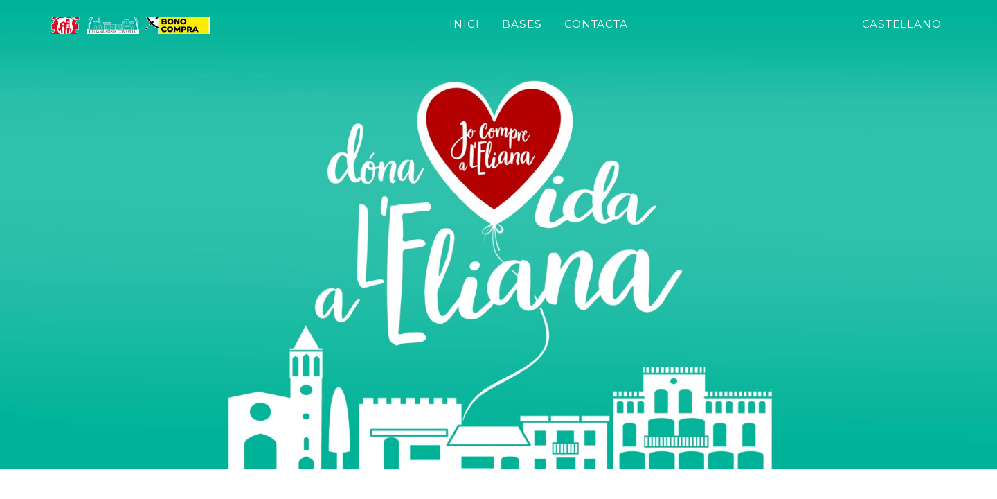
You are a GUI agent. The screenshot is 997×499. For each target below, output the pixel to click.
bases (602, 33)
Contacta (675, 33)
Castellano (902, 33)
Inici (544, 33)
